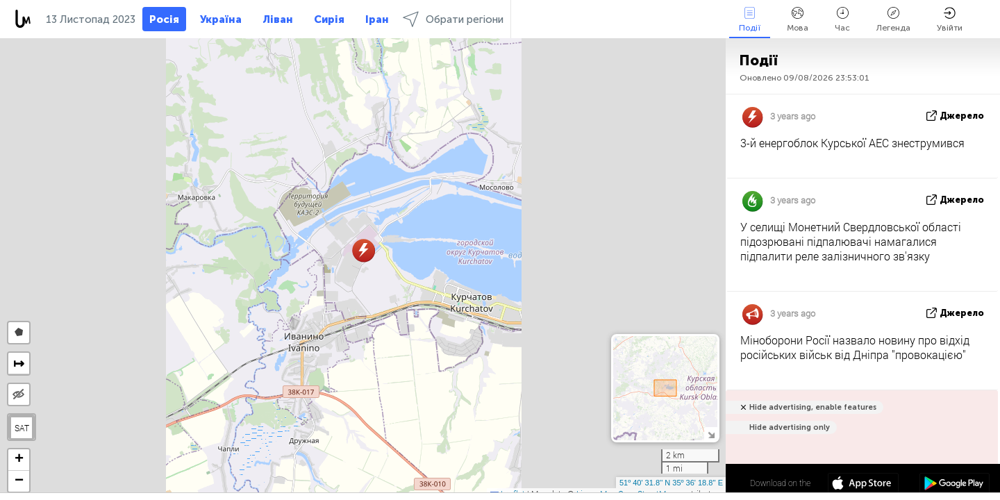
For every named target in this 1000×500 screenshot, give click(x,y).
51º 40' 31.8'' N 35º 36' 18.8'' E (671, 482)
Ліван (277, 19)
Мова (797, 20)
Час (842, 20)
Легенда (893, 20)
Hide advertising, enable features (812, 407)
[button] (363, 250)
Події (749, 20)
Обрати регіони (453, 19)
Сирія (329, 19)
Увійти (949, 20)
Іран (377, 19)
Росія (164, 19)
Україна (221, 19)
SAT (22, 427)
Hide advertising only (789, 427)
